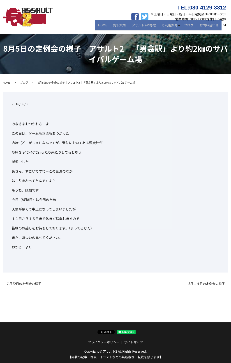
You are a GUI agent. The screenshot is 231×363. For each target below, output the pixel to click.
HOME (106, 26)
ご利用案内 (170, 26)
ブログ (190, 26)
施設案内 (122, 26)
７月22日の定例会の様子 (23, 284)
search (227, 27)
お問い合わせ (209, 26)
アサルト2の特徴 (145, 26)
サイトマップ (133, 342)
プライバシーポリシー (104, 342)
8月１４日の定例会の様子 (206, 284)
